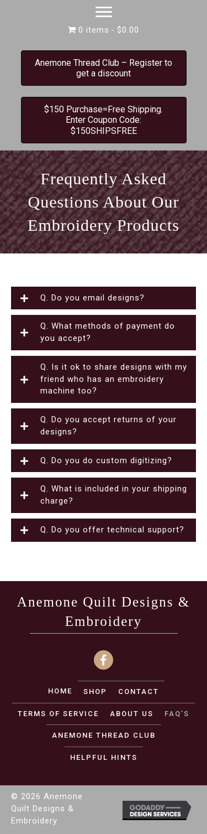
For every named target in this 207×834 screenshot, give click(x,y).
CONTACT (138, 691)
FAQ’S (176, 713)
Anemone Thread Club (104, 735)
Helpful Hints (103, 757)
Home (60, 691)
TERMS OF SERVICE (58, 713)
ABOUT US (131, 713)
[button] (103, 298)
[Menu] (103, 12)
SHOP (95, 691)
